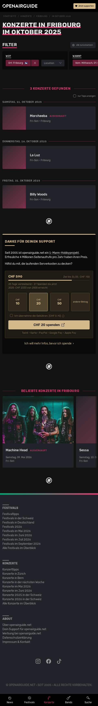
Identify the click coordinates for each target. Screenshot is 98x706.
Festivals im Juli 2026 (16, 539)
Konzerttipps (10, 569)
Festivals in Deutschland (18, 522)
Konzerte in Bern (13, 578)
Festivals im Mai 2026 (16, 531)
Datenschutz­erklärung (17, 637)
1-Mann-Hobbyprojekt (64, 253)
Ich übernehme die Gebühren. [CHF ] (37, 316)
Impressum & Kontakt (16, 642)
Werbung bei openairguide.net (21, 633)
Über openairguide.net (16, 625)
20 (38, 302)
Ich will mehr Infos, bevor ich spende (48, 343)
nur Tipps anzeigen (84, 95)
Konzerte (26, 16)
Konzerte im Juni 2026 (17, 590)
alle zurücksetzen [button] (82, 45)
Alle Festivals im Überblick (19, 548)
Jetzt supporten (84, 6)
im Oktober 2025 (61, 16)
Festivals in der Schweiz (18, 518)
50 (59, 302)
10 (18, 302)
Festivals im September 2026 (21, 544)
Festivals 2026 (12, 527)
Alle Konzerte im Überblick (19, 603)
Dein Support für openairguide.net (24, 629)
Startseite (9, 16)
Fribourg (41, 16)
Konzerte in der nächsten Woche (23, 582)
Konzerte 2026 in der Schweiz (21, 599)
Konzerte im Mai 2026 (16, 586)
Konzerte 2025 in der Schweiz (21, 595)
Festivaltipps (10, 514)
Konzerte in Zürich (14, 573)
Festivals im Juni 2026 (17, 535)
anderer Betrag (80, 302)
